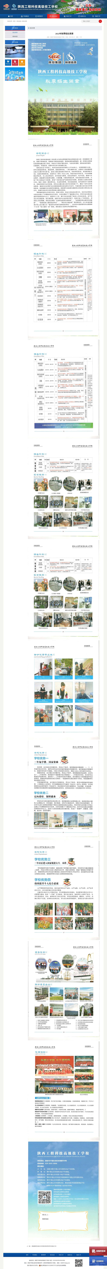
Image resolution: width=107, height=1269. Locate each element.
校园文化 (70, 1255)
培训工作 (61, 1255)
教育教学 (43, 1255)
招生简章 (15, 32)
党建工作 (78, 1255)
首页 (14, 21)
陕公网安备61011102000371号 (48, 1265)
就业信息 (15, 36)
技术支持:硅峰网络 (61, 1265)
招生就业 (19, 21)
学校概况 (34, 1255)
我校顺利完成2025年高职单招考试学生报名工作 (44, 1246)
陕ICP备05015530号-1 (32, 1265)
